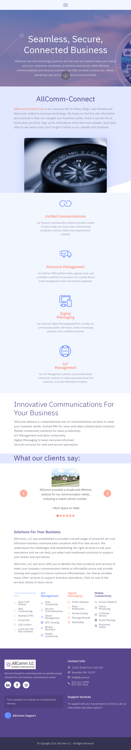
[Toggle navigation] (65, 5)
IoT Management (50, 594)
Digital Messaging (75, 594)
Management (65, 367)
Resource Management (65, 266)
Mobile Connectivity (103, 594)
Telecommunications (25, 594)
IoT (65, 364)
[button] (23, 493)
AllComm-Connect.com (29, 109)
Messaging (65, 317)
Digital (65, 313)
